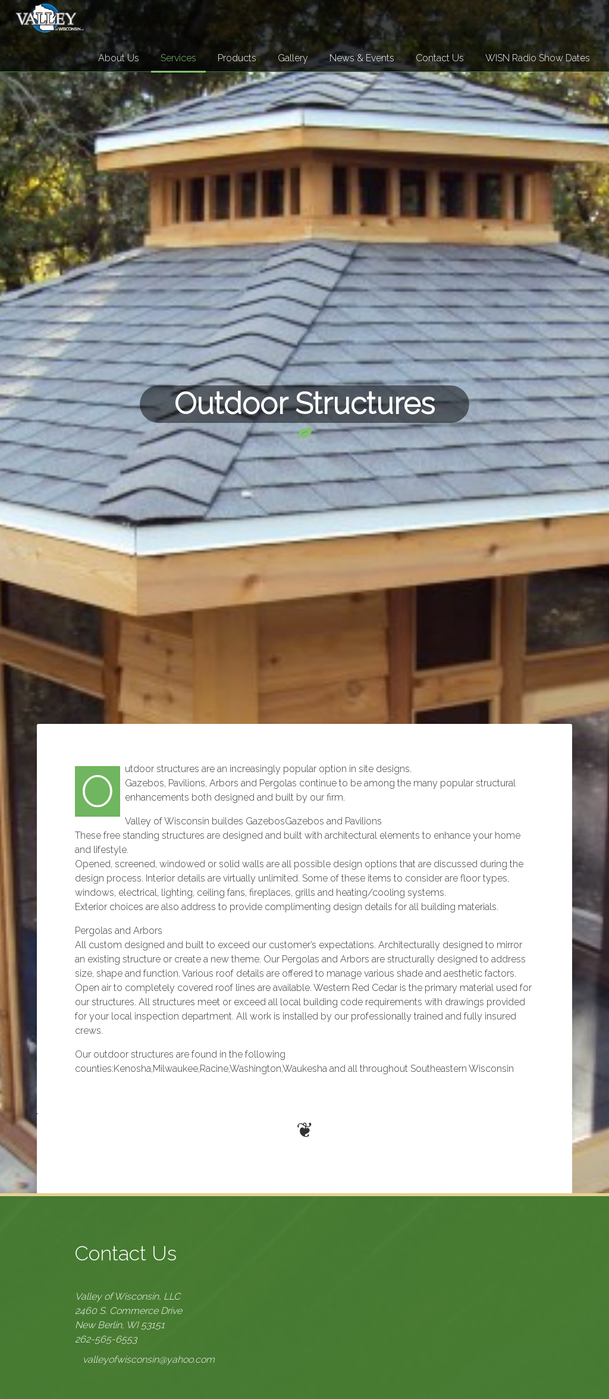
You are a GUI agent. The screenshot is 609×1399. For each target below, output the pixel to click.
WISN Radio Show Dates (537, 58)
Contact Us (440, 58)
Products (237, 58)
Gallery (293, 58)
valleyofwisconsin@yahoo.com (149, 1359)
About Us (118, 58)
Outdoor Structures (304, 403)
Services (178, 58)
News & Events (361, 58)
